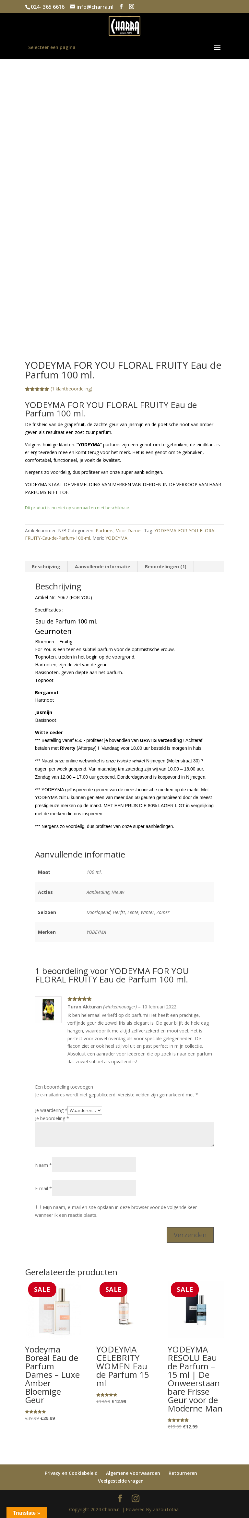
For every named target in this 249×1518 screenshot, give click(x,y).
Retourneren (183, 1473)
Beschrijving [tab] (46, 566)
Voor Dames (129, 530)
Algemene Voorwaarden (133, 1473)
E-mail (43, 1188)
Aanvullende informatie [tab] (102, 566)
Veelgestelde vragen (121, 1481)
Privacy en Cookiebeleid (71, 1473)
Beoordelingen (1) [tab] (165, 566)
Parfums (104, 530)
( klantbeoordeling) (71, 389)
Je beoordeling (52, 1118)
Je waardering (51, 1110)
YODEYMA (116, 538)
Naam (43, 1165)
